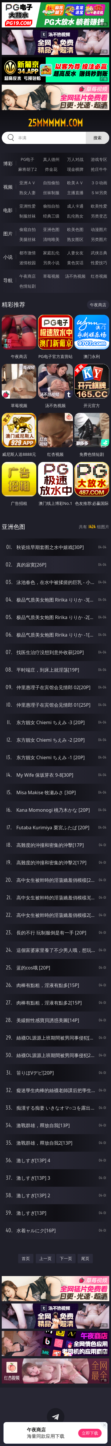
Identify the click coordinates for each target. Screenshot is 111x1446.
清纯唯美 (51, 239)
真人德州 (51, 159)
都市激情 (27, 253)
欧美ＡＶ (75, 182)
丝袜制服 (51, 192)
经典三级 (51, 216)
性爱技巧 (99, 262)
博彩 (8, 163)
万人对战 (75, 159)
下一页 (66, 1258)
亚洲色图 (51, 229)
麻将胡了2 (27, 169)
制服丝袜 (27, 216)
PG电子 (27, 159)
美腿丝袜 (27, 239)
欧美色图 (75, 229)
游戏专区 (99, 159)
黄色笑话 (75, 262)
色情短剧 (27, 286)
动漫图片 (99, 229)
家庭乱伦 (51, 253)
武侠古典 (99, 253)
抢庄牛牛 (99, 169)
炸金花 (51, 169)
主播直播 (75, 192)
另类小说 (51, 262)
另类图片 (99, 239)
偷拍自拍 (51, 206)
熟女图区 (75, 239)
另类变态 (99, 216)
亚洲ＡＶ (27, 182)
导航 (8, 280)
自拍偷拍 (51, 182)
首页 (26, 1258)
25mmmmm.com (55, 123)
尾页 (85, 1258)
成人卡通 (75, 206)
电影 (8, 210)
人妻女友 (75, 253)
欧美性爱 (99, 206)
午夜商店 (27, 276)
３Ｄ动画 (99, 182)
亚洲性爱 (27, 206)
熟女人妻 (27, 192)
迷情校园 (27, 262)
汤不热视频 (75, 276)
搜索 (97, 137)
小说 (8, 257)
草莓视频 (51, 276)
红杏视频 (99, 276)
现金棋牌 (75, 169)
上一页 (45, 1258)
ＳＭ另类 (99, 192)
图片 (8, 233)
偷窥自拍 (27, 229)
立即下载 (90, 1433)
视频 (8, 187)
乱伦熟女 (75, 216)
